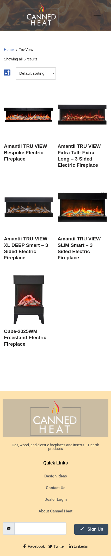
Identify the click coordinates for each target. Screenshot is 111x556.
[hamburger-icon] (97, 15)
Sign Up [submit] (91, 529)
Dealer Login (56, 499)
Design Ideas (55, 476)
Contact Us (55, 487)
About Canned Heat (55, 511)
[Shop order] (36, 73)
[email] (40, 528)
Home (9, 49)
